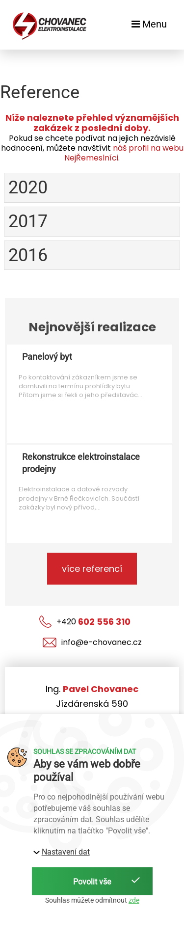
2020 (28, 187)
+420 (85, 622)
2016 (28, 255)
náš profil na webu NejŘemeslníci (124, 152)
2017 (28, 221)
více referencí (92, 568)
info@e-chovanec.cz (92, 642)
